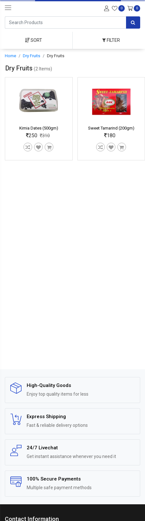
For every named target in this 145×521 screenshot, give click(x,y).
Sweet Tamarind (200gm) (111, 128)
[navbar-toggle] (8, 8)
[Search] (65, 22)
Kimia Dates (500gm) (38, 128)
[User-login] (105, 7)
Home (10, 55)
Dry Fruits (31, 55)
